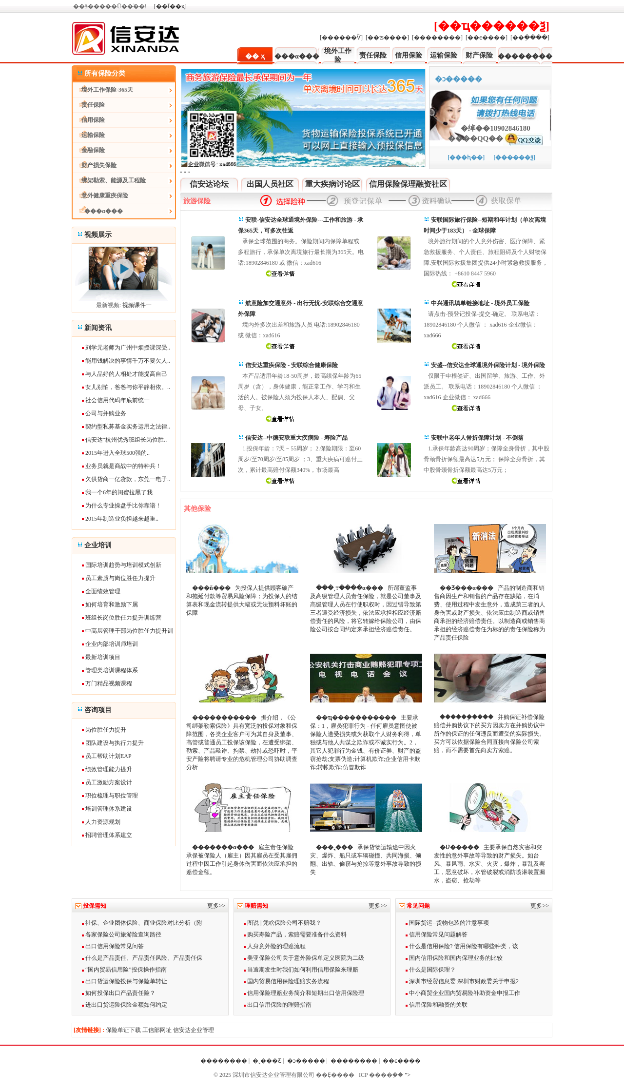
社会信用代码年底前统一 (117, 400)
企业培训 (98, 545)
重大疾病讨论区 (332, 184)
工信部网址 (157, 1030)
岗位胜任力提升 (105, 729)
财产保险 (479, 55)
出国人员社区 (270, 184)
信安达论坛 (209, 184)
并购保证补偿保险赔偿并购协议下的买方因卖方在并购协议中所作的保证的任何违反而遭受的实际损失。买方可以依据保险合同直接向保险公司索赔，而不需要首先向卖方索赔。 (489, 734)
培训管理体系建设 (108, 808)
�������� (525, 56)
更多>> (216, 905)
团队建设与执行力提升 (114, 743)
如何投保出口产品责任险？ (119, 993)
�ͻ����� (306, 1060)
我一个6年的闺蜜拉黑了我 (119, 492)
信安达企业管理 (193, 1030)
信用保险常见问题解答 (437, 934)
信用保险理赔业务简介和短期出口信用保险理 (304, 993)
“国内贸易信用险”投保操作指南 (124, 969)
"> (406, 1074)
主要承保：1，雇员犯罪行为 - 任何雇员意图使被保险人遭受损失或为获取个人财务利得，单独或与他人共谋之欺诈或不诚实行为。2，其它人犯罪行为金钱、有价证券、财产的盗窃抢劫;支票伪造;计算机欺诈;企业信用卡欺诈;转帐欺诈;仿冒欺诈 (365, 742)
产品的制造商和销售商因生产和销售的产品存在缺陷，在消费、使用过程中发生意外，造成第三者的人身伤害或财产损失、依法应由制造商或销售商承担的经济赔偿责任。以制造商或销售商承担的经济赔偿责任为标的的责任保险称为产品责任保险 (489, 612)
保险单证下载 (123, 1030)
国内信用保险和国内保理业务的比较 (454, 957)
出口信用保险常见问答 (113, 946)
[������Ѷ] (341, 37)
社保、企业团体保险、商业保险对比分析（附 (142, 922)
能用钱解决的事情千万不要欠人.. (127, 360)
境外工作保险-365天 (103, 89)
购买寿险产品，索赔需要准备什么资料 (295, 934)
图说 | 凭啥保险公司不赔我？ (282, 922)
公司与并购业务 (105, 413)
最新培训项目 (102, 657)
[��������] (437, 37)
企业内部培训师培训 (111, 644)
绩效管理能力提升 (108, 769)
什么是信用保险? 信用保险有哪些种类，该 (462, 946)
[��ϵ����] (486, 37)
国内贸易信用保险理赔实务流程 (286, 981)
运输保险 (443, 55)
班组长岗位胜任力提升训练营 (123, 617)
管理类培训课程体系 (111, 670)
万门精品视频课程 (108, 683)
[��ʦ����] (387, 37)
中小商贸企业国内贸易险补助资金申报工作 (463, 993)
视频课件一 (137, 305)
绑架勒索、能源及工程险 (109, 180)
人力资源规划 (102, 821)
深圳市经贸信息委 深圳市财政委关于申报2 (462, 981)
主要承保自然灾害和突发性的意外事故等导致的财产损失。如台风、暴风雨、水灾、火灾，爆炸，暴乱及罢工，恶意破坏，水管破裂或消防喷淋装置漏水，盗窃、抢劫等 (489, 864)
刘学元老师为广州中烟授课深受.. (127, 347)
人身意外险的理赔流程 (275, 946)
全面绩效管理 (102, 591)
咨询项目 (98, 710)
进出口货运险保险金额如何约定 (124, 1004)
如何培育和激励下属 (111, 604)
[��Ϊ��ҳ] (170, 6)
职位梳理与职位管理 (111, 795)
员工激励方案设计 (108, 782)
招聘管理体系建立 (108, 835)
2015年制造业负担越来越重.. (121, 518)
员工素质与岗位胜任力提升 (120, 578)
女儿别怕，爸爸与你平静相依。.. (127, 387)
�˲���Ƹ (267, 1060)
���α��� (296, 56)
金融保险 (89, 150)
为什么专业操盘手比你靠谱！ (123, 505)
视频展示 (98, 234)
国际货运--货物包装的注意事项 (447, 922)
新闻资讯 (98, 327)
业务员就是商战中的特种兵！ (123, 466)
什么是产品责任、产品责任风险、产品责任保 (142, 957)
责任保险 (373, 55)
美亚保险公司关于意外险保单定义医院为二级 (304, 957)
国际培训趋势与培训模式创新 (123, 565)
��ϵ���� (402, 1060)
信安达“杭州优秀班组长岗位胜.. (126, 439)
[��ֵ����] (529, 37)
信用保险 (408, 55)
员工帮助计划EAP (108, 756)
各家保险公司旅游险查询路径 (121, 934)
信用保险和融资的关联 (437, 1004)
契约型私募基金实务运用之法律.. (127, 426)
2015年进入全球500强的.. (117, 452)
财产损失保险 (95, 165)
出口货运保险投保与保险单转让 (124, 981)
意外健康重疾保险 (100, 195)
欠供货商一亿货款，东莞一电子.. (127, 479)
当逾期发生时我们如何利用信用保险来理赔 (301, 969)
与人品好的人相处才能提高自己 (126, 373)
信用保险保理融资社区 (408, 184)
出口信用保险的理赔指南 (278, 1004)
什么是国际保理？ (431, 969)
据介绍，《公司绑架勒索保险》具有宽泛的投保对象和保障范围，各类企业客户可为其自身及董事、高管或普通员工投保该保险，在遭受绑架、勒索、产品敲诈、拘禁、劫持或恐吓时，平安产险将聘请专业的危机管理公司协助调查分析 (241, 742)
